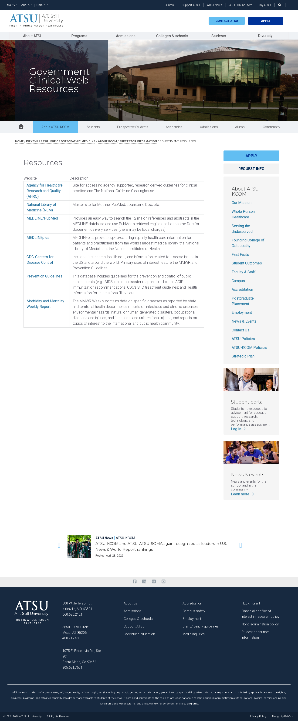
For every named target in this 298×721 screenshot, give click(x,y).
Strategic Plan (243, 356)
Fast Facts (240, 254)
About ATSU (32, 35)
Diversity (265, 35)
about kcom (107, 141)
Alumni (170, 5)
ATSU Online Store (240, 5)
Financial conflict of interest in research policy (260, 613)
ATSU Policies (243, 338)
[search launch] (280, 5)
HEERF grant (250, 603)
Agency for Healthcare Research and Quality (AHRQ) (45, 190)
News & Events (244, 321)
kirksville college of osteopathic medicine (60, 141)
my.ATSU (265, 5)
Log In (239, 429)
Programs (79, 35)
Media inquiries (194, 634)
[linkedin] (144, 581)
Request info (251, 168)
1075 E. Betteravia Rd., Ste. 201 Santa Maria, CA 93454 (81, 656)
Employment (242, 312)
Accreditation (242, 289)
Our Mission (241, 202)
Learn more (243, 494)
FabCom (289, 716)
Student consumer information (255, 634)
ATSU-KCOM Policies (249, 347)
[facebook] (134, 581)
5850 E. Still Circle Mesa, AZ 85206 (75, 629)
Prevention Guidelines (44, 276)
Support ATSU (191, 5)
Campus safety (194, 611)
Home (19, 141)
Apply (265, 21)
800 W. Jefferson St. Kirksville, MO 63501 (77, 606)
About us (130, 603)
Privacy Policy (258, 716)
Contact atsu (227, 21)
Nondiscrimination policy (260, 624)
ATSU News (214, 5)
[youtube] (163, 581)
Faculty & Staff (244, 272)
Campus (238, 280)
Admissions (125, 35)
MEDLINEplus (38, 237)
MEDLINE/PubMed (42, 218)
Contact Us (240, 330)
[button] (58, 545)
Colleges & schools (172, 35)
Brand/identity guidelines (201, 626)
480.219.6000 (72, 638)
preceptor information (138, 141)
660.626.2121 (72, 614)
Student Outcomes (247, 263)
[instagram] (154, 581)
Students (218, 35)
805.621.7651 (72, 667)
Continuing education (139, 634)
